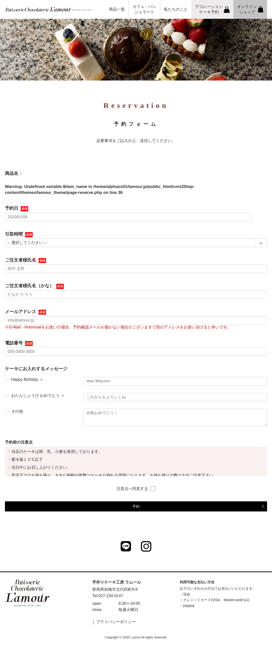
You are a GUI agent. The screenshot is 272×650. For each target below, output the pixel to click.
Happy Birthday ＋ (27, 379)
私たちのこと (176, 9)
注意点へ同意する (136, 488)
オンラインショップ (250, 9)
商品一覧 (117, 9)
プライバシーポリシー (116, 622)
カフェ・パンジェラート (144, 9)
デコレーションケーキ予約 (212, 9)
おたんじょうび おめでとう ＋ (38, 395)
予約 (136, 506)
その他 (17, 411)
